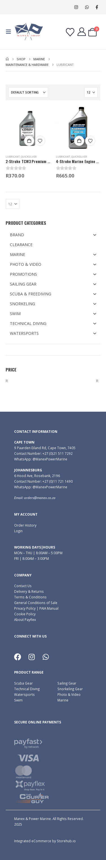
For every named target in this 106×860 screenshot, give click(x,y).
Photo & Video (69, 694)
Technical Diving (27, 689)
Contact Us (23, 585)
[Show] (91, 92)
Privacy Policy (25, 608)
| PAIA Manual (47, 608)
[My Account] (82, 32)
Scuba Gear (23, 683)
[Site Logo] (29, 31)
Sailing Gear (66, 683)
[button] (10, 32)
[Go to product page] (28, 128)
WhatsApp (86, 7)
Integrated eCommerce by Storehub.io (45, 841)
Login (18, 531)
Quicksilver (29, 157)
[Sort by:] (28, 92)
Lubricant (13, 157)
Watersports (24, 694)
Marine (62, 700)
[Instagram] (76, 7)
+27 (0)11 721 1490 (57, 481)
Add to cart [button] (29, 141)
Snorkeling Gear (70, 689)
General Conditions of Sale (35, 602)
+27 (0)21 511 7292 (57, 453)
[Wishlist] (70, 32)
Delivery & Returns (29, 591)
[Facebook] (96, 7)
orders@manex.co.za (39, 497)
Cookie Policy (25, 614)
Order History (25, 525)
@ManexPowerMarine (50, 459)
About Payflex (25, 619)
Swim (18, 700)
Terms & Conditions (30, 597)
